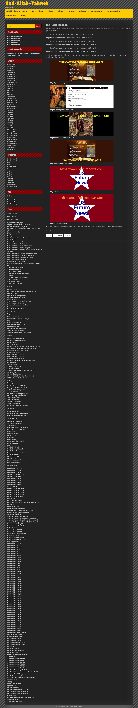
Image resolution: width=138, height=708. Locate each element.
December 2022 (12, 100)
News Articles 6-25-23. (14, 601)
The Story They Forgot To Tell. (17, 670)
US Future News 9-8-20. (15, 687)
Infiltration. (10, 437)
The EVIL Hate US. (13, 447)
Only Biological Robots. (15, 634)
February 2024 (11, 72)
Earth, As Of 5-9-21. (13, 232)
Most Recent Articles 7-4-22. (16, 540)
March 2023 (10, 94)
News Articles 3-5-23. (14, 484)
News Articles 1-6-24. (14, 543)
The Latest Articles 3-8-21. (15, 660)
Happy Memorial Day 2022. (16, 524)
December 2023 (12, 76)
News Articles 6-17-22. (14, 593)
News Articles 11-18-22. (15, 561)
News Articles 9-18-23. (14, 626)
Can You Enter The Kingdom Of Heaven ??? (21, 291)
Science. (60, 11)
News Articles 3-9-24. (14, 571)
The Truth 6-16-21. (13, 455)
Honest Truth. (11, 435)
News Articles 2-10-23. (14, 470)
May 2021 (10, 124)
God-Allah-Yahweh (29, 3)
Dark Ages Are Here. (14, 317)
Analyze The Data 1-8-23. (15, 476)
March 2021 (10, 128)
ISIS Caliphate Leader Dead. (16, 261)
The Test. (10, 275)
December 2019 (12, 142)
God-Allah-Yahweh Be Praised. (17, 244)
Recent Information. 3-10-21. (16, 324)
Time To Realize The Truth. (16, 309)
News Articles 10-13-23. (15, 547)
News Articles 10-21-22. (15, 551)
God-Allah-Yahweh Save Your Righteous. (20, 255)
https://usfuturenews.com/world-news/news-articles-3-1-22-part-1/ (71, 44)
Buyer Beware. (12, 342)
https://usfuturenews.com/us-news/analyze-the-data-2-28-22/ (69, 38)
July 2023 (10, 86)
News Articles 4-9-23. (14, 579)
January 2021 (11, 132)
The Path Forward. (13, 368)
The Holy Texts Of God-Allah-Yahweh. (19, 332)
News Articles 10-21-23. (15, 553)
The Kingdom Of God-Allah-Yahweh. (19, 301)
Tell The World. (12, 364)
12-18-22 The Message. (14, 423)
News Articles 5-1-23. (14, 581)
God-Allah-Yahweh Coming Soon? (18, 516)
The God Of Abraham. (14, 271)
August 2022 (11, 108)
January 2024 (11, 74)
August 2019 (11, 149)
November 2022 (12, 102)
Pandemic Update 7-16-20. (15, 358)
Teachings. (71, 11)
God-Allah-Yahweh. (12, 11)
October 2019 (11, 145)
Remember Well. (12, 652)
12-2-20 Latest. (12, 425)
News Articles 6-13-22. (14, 589)
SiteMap (23, 16)
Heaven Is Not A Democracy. (16, 295)
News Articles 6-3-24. (14, 605)
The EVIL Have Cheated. (15, 449)
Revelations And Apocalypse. (17, 328)
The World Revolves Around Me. (17, 305)
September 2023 (12, 82)
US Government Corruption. (16, 457)
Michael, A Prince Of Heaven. (16, 297)
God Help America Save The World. (18, 238)
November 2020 (12, 136)
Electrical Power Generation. (16, 415)
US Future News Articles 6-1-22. (17, 689)
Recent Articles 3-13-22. (15, 638)
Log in (9, 198)
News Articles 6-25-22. (14, 599)
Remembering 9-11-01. (14, 326)
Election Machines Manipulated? (18, 427)
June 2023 (10, 88)
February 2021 (11, 130)
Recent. (9, 445)
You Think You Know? (14, 701)
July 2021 (10, 120)
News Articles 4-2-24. (14, 573)
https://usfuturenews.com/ (60, 192)
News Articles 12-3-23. (14, 565)
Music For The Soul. (38, 11)
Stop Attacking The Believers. (17, 396)
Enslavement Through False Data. (18, 512)
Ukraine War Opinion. (14, 684)
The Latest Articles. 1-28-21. (16, 453)
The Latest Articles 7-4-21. (15, 668)
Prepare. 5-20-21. (12, 443)
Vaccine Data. (11, 695)
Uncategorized (11, 184)
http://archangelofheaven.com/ (61, 110)
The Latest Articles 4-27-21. (16, 662)
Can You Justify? (12, 344)
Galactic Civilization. (14, 514)
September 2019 (12, 147)
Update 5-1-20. (12, 685)
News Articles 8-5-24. (14, 42)
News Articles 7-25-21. (14, 614)
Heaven (9, 169)
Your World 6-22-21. (13, 463)
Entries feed (11, 200)
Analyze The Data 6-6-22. (15, 496)
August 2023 (11, 84)
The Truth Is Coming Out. (15, 676)
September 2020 (12, 140)
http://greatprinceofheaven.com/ (62, 138)
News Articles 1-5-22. (14, 482)
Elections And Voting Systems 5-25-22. (20, 510)
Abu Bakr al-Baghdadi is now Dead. (19, 224)
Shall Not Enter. (12, 299)
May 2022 (10, 114)
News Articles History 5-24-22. (17, 632)
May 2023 (10, 90)
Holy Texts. (11, 321)
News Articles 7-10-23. (14, 611)
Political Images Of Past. (15, 636)
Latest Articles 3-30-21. (14, 532)
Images (9, 171)
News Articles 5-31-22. (14, 587)
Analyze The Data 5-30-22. (15, 490)
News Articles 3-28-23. (14, 472)
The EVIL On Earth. (13, 451)
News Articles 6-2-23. (14, 595)
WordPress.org (12, 204)
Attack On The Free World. (16, 338)
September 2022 (12, 106)
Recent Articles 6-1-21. (14, 640)
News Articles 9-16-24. (14, 38)
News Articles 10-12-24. (14, 36)
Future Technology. (13, 352)
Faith (8, 163)
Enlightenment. (12, 234)
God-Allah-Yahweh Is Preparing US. (19, 248)
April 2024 (10, 69)
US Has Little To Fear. (14, 374)
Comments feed (12, 202)
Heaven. (24, 11)
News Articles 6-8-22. (14, 609)
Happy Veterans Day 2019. (15, 526)
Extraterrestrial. (112, 11)
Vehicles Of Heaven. (13, 281)
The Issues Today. (96, 11)
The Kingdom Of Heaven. (15, 303)
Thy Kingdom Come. (14, 307)
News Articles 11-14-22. (15, 557)
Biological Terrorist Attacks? (16, 340)
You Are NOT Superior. (14, 283)
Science (9, 177)
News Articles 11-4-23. (14, 563)
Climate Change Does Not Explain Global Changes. (24, 346)
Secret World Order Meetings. (17, 654)
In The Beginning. (13, 528)
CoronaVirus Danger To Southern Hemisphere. (22, 348)
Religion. (50, 11)
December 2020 (12, 134)
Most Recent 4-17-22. (14, 323)
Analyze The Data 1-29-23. (15, 474)
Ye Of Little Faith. (13, 699)
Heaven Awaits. (12, 293)
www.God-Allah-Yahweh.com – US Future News (22, 53)
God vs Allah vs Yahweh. (15, 242)
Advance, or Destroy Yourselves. (18, 413)
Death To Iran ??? (13, 506)
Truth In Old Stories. (14, 403)
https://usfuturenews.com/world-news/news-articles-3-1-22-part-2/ (71, 51)
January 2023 (11, 98)
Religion (9, 173)
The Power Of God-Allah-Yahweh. (18, 273)
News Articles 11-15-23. (15, 559)
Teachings (10, 179)
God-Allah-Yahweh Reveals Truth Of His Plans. (22, 253)
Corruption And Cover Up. (15, 500)
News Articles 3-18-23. (14, 480)
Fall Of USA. (11, 431)
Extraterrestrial (12, 159)
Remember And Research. (15, 650)
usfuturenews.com (110, 29)
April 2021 (10, 126)
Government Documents (15, 421)
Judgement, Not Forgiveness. (17, 390)
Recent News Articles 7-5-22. (16, 644)
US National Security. (14, 459)
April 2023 (10, 92)
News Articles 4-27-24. (14, 575)
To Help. (10, 682)
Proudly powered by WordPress (64, 706)
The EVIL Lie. (11, 656)
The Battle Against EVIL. (15, 269)
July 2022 (10, 110)
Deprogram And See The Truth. (17, 388)
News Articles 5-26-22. (14, 583)
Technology (11, 182)
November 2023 (12, 78)
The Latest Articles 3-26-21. (16, 658)
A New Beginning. (13, 411)
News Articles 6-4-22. (14, 607)
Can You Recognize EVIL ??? (16, 386)
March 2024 (10, 71)
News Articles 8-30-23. (14, 616)
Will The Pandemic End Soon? (17, 378)
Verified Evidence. (13, 461)
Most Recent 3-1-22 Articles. (16, 538)
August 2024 (11, 67)
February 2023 (11, 96)
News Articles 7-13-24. (14, 44)
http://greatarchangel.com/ (60, 83)
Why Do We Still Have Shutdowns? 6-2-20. (21, 376)
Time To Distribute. (13, 279)
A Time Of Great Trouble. (15, 222)
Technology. (83, 11)
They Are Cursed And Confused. (17, 277)
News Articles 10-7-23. (14, 555)
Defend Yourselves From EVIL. (17, 226)
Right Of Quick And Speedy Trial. (18, 394)
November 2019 (12, 143)
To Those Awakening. (14, 401)
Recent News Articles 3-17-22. (17, 642)
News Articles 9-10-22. (14, 622)
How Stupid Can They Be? (15, 354)
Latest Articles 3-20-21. (14, 530)
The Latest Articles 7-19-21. (16, 666)
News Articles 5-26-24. (14, 585)
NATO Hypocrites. (13, 541)
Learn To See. (11, 439)
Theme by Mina (77, 706)
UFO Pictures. (11, 216)
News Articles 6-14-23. (14, 591)
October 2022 (11, 104)
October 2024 (11, 65)
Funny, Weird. (11, 236)
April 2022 (10, 116)
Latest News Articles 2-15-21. (16, 534)
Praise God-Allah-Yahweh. (15, 441)
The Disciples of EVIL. (14, 397)
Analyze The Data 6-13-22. (15, 492)
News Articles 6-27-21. (14, 603)
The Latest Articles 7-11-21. (16, 664)
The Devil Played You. (14, 366)
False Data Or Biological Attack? (18, 350)
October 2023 (11, 80)
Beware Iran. (11, 498)
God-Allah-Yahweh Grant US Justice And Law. (22, 518)
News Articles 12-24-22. (15, 469)
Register (9, 196)
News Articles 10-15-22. (15, 549)
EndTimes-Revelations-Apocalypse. (19, 319)
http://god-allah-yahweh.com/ (61, 163)
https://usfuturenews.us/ (59, 223)
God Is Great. (11, 240)
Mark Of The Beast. (13, 536)
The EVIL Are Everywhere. (15, 330)
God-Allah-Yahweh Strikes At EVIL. (18, 259)
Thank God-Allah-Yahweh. (15, 267)
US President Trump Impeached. (18, 691)
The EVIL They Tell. (13, 399)
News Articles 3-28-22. (14, 569)
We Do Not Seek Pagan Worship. (18, 405)
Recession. (11, 646)
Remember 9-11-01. (13, 648)
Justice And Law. (12, 392)
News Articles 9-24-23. (14, 628)
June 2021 (10, 122)
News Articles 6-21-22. (14, 597)
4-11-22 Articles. (12, 486)
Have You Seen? (12, 433)
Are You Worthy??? (13, 289)
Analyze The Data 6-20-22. (15, 494)
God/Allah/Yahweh (13, 167)
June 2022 (10, 112)
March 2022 (10, 118)
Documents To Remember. (16, 508)
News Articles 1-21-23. (14, 478)
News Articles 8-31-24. (14, 40)
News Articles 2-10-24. (14, 567)
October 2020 (11, 138)
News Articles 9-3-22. (14, 630)
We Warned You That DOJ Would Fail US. (20, 697)
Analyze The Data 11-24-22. (16, 488)
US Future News (11, 16)
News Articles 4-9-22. (14, 577)
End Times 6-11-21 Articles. (16, 429)
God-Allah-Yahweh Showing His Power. (20, 257)
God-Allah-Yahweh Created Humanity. (19, 246)
